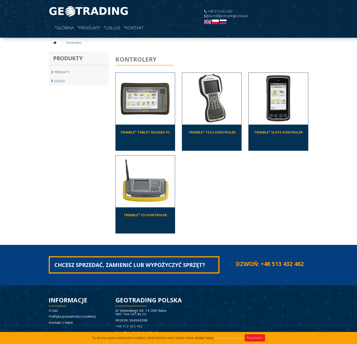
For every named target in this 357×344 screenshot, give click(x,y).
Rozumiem (255, 338)
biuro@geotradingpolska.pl (226, 16)
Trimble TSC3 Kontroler (211, 132)
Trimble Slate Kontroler (278, 132)
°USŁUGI (111, 27)
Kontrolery (74, 42)
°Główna (64, 27)
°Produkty (88, 27)
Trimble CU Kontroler (145, 215)
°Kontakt (132, 27)
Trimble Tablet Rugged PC (145, 132)
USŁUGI (58, 81)
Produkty (60, 72)
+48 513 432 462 (218, 11)
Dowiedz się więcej (228, 338)
